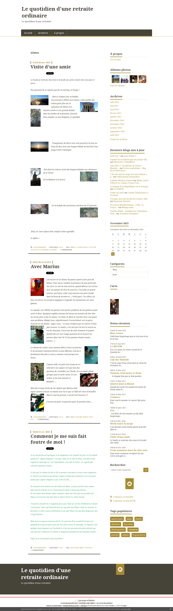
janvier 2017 (115, 117)
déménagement (118, 529)
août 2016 (114, 135)
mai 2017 (114, 106)
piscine (79, 417)
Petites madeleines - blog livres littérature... (128, 169)
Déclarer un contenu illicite (54, 605)
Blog (61, 247)
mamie (85, 417)
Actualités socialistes (129, 213)
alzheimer (115, 524)
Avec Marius (45, 266)
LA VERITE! (119, 189)
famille (139, 519)
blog (125, 605)
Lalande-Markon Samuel (121, 180)
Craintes (115, 397)
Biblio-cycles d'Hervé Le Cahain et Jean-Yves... (129, 181)
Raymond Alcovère (122, 201)
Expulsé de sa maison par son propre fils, (128, 159)
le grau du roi (82, 247)
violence (88, 548)
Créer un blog (82, 600)
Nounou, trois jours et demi (125, 373)
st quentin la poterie (48, 250)
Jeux (115, 274)
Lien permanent (38, 247)
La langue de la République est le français (129, 186)
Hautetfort (92, 600)
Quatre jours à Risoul (122, 383)
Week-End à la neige (121, 423)
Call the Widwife (119, 359)
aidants (125, 535)
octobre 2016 (116, 128)
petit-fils (114, 535)
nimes (81, 548)
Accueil (28, 32)
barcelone (128, 524)
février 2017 (115, 113)
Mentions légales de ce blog (71, 605)
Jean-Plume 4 (130, 156)
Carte (113, 286)
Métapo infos (128, 207)
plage (129, 519)
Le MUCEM (116, 346)
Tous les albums (117, 85)
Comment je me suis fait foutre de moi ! (58, 439)
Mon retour (116, 333)
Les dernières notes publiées (87, 603)
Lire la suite (115, 59)
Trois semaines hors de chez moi (128, 450)
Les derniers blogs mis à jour (69, 603)
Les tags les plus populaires (105, 603)
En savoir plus (126, 609)
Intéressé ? (115, 156)
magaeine (75, 548)
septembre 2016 (117, 131)
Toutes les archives (118, 139)
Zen (112, 410)
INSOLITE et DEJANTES (124, 162)
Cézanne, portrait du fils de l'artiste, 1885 (129, 199)
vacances (133, 529)
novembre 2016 (117, 124)
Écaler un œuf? (117, 192)
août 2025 (114, 102)
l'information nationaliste (128, 176)
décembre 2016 (117, 120)
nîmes (73, 247)
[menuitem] (28, 32)
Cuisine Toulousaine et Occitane (129, 193)
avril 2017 (114, 109)
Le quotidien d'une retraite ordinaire (57, 12)
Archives (43, 32)
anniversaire (117, 519)
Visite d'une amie (51, 67)
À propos (59, 32)
